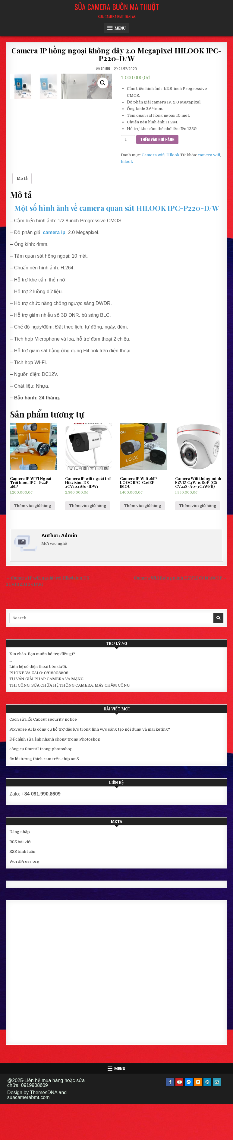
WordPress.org (24, 897)
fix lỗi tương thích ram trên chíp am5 (44, 795)
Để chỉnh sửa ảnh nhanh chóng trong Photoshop (54, 775)
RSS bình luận (22, 888)
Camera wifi (153, 155)
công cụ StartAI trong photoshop (41, 785)
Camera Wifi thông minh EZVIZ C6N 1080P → (180, 614)
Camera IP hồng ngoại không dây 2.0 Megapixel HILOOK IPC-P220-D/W (116, 54)
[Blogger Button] (198, 1118)
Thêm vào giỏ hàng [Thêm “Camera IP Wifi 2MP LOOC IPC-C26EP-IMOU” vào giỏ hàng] (142, 542)
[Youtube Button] (179, 1118)
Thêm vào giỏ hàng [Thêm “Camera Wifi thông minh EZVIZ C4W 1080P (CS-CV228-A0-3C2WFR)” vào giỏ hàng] (197, 542)
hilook (127, 161)
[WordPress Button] (207, 1118)
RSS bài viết (20, 878)
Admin (105, 69)
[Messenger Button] (189, 1118)
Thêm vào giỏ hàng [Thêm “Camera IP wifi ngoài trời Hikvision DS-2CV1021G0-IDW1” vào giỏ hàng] (87, 542)
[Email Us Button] (217, 1118)
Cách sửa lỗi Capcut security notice (43, 755)
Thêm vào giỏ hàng (157, 139)
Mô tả (22, 214)
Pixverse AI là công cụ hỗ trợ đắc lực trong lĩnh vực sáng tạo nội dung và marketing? (89, 765)
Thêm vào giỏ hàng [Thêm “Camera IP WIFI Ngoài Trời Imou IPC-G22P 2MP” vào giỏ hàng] (32, 542)
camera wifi (209, 155)
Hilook (172, 155)
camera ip (54, 268)
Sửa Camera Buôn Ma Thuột (116, 6)
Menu (120, 28)
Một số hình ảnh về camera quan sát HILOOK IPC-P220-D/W (116, 244)
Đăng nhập (19, 868)
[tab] (22, 215)
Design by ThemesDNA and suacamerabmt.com (37, 1131)
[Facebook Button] (170, 1118)
